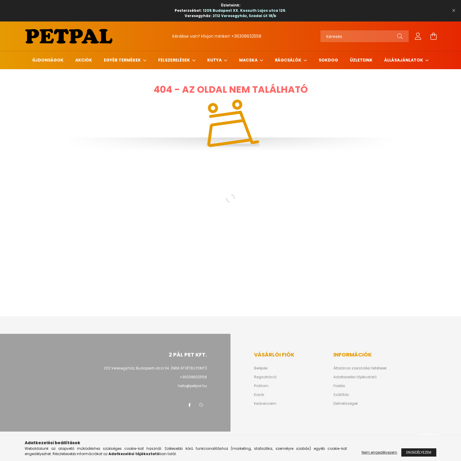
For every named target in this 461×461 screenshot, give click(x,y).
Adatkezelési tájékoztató (355, 377)
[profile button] (418, 36)
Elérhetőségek (345, 404)
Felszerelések (174, 60)
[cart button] (433, 36)
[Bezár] (453, 10)
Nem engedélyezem (379, 452)
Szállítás (341, 395)
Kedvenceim (265, 404)
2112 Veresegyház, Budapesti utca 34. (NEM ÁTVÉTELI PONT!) (155, 368)
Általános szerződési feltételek (360, 368)
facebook (189, 405)
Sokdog (328, 60)
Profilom (261, 386)
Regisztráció (265, 377)
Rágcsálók (288, 60)
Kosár (259, 395)
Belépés (261, 368)
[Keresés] (364, 36)
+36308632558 (246, 36)
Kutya (215, 60)
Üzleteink (361, 60)
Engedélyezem (418, 452)
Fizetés (339, 386)
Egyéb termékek (123, 60)
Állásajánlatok (404, 60)
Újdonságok (48, 60)
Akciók (83, 60)
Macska (248, 60)
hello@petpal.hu (192, 385)
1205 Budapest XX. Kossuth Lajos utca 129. (244, 10)
